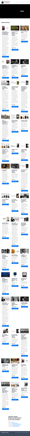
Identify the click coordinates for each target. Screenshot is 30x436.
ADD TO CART (5, 56)
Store (16, 434)
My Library (19, 434)
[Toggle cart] (28, 2)
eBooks (14, 422)
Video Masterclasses (15, 423)
